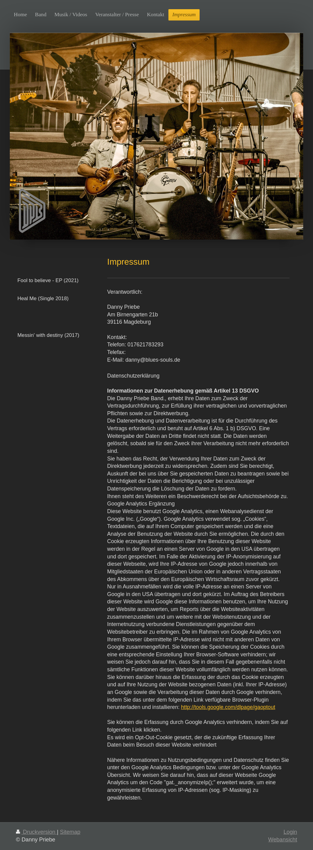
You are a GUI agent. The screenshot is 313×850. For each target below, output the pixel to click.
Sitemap (70, 832)
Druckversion (36, 832)
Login (290, 832)
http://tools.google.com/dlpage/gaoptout (228, 707)
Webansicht (282, 840)
